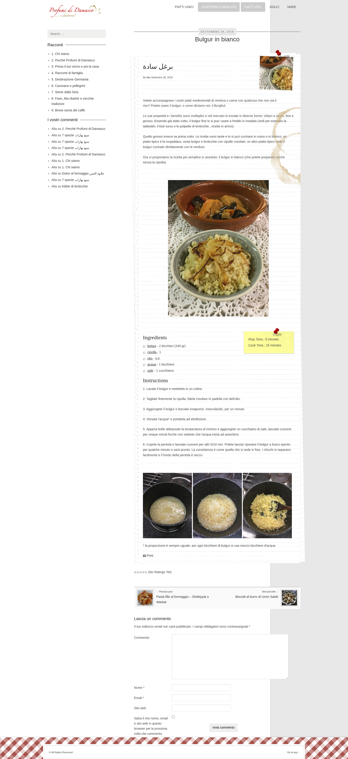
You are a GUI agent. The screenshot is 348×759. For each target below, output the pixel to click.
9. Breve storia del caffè (68, 110)
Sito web (140, 708)
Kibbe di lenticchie (75, 186)
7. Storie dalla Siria (64, 92)
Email (139, 698)
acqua (151, 364)
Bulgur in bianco (217, 39)
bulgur (151, 346)
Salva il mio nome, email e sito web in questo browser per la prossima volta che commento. (151, 726)
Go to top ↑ (293, 752)
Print (148, 556)
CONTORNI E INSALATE (218, 7)
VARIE (291, 7)
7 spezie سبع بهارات (75, 135)
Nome (139, 687)
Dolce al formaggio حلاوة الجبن (83, 173)
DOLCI (274, 7)
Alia (148, 77)
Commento (141, 637)
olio (150, 358)
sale (150, 370)
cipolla (152, 352)
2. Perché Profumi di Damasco (73, 60)
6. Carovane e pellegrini (68, 86)
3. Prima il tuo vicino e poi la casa (75, 66)
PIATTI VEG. (253, 7)
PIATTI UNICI (184, 7)
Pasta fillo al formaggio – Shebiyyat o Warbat (182, 597)
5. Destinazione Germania (69, 79)
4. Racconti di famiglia (67, 73)
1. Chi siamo (60, 54)
